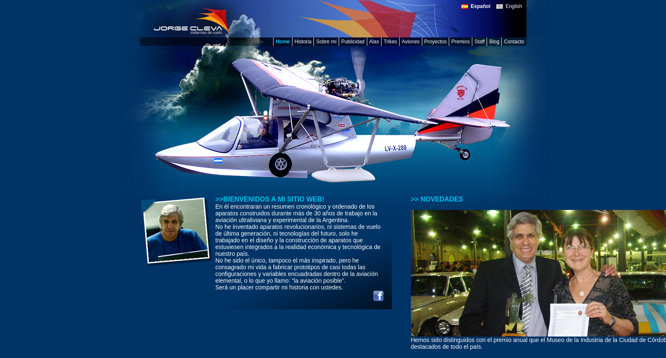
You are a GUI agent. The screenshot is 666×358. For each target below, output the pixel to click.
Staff (479, 42)
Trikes (390, 42)
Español (480, 6)
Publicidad (352, 42)
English (513, 6)
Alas (374, 42)
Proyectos (435, 42)
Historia (303, 42)
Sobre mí (326, 42)
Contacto (514, 42)
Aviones (410, 42)
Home (283, 42)
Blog (494, 42)
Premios (460, 42)
